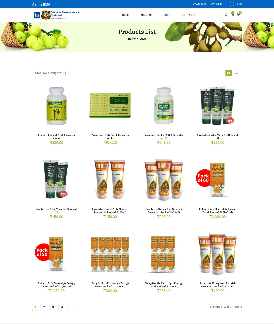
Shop (167, 15)
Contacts (188, 15)
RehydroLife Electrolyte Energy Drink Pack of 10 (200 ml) (110, 284)
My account (199, 3)
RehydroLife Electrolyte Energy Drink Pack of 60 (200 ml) (217, 210)
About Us (146, 15)
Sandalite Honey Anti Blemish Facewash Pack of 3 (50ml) (164, 210)
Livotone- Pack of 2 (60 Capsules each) (163, 136)
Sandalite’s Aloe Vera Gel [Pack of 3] (217, 136)
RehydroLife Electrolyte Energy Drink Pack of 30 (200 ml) (56, 284)
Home (125, 15)
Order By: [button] (52, 73)
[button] (232, 15)
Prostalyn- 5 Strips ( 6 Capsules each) (110, 136)
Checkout (216, 3)
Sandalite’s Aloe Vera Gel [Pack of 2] (56, 210)
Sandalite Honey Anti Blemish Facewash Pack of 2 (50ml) (110, 210)
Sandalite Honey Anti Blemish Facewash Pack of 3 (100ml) (218, 284)
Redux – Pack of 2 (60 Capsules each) (56, 136)
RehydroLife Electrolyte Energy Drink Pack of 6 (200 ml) (163, 284)
